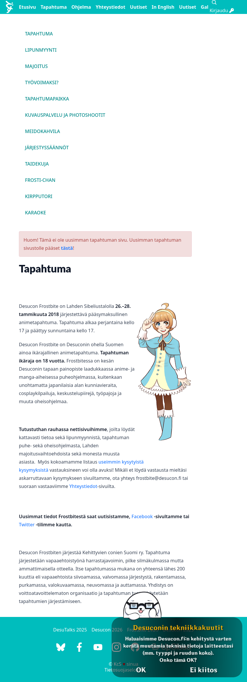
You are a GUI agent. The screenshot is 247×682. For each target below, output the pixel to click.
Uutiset (138, 7)
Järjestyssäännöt (47, 147)
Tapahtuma (54, 7)
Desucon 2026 (107, 630)
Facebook (142, 516)
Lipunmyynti (41, 50)
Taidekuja (37, 164)
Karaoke (35, 212)
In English (163, 7)
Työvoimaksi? (41, 82)
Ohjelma (81, 7)
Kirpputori (38, 196)
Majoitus (36, 66)
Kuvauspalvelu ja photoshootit (65, 115)
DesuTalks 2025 (70, 630)
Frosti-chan (40, 180)
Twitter (27, 524)
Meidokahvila (42, 131)
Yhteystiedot (110, 7)
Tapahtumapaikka (47, 99)
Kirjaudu (222, 10)
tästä (67, 248)
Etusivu (27, 7)
